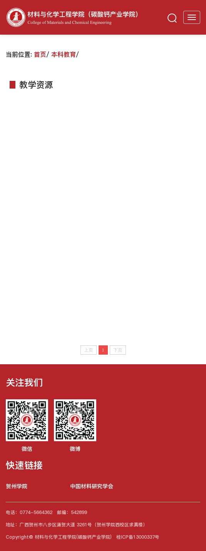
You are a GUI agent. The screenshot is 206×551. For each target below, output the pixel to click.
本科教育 (63, 54)
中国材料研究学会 (91, 486)
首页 (40, 54)
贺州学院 (16, 486)
